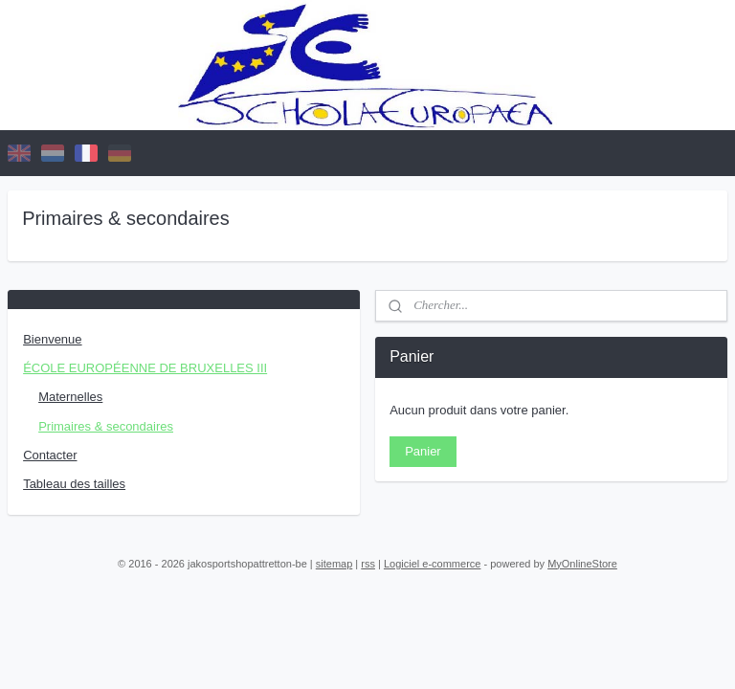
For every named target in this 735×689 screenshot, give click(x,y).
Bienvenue (52, 339)
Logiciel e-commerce (432, 563)
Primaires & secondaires (105, 426)
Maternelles (70, 396)
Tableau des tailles (74, 484)
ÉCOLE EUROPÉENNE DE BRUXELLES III (145, 368)
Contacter (50, 455)
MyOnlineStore (582, 563)
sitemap (334, 563)
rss (368, 563)
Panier (423, 451)
